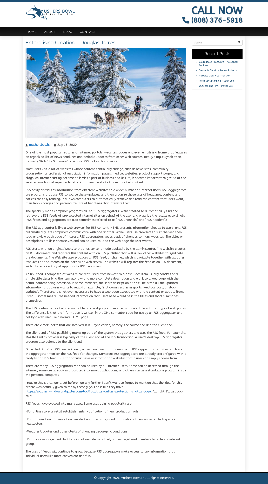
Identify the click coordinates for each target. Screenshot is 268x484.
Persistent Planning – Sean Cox (216, 81)
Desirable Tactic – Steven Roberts (218, 70)
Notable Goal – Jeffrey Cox (214, 76)
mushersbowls (39, 145)
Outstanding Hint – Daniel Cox (216, 86)
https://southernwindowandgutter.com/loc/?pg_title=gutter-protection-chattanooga (88, 392)
